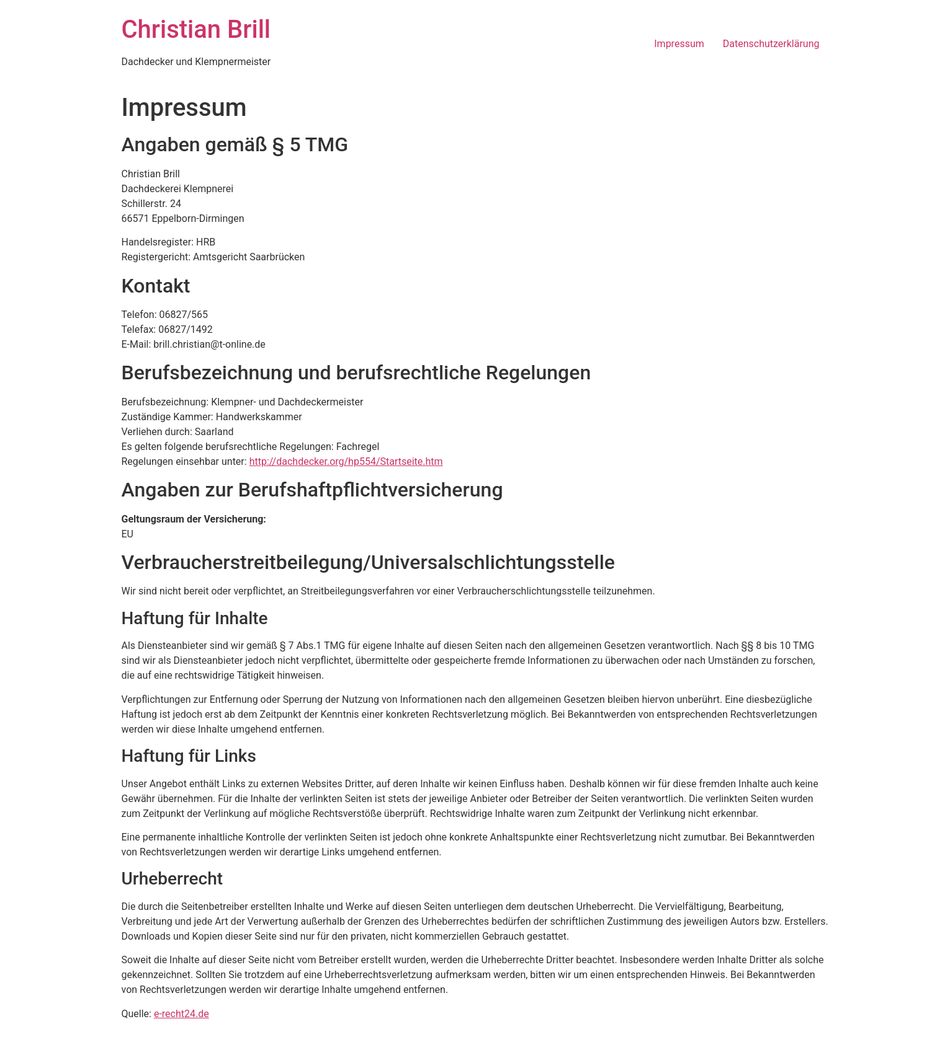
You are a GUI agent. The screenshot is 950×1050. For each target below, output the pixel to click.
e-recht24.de (181, 1014)
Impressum (679, 44)
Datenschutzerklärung (771, 44)
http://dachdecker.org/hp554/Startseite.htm (346, 461)
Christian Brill (196, 29)
